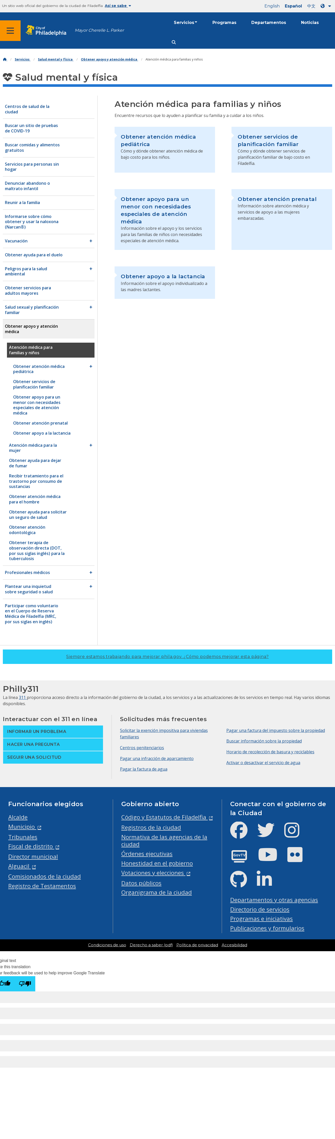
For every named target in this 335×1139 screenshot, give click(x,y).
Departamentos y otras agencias (274, 900)
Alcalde (18, 817)
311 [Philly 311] (23, 697)
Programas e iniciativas (261, 919)
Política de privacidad (197, 945)
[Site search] (174, 42)
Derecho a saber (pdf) (151, 945)
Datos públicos (141, 883)
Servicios (184, 22)
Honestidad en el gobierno (157, 863)
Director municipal (33, 856)
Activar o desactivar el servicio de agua (263, 762)
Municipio (22, 827)
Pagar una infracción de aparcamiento (157, 758)
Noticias (310, 22)
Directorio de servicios (259, 909)
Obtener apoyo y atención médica (109, 59)
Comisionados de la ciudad (44, 876)
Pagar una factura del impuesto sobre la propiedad (275, 730)
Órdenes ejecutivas (147, 854)
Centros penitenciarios (142, 747)
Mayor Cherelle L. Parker (99, 30)
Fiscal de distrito (31, 846)
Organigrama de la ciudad (156, 892)
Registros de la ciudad (151, 827)
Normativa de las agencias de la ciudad (164, 840)
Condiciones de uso (107, 945)
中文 (311, 6)
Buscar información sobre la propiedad (264, 741)
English (272, 6)
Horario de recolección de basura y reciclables (270, 752)
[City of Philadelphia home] (48, 30)
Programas (224, 22)
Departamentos (268, 22)
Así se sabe (118, 6)
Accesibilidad (234, 945)
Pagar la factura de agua (143, 769)
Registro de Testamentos (42, 886)
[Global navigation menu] (10, 30)
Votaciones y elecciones (153, 873)
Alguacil (19, 866)
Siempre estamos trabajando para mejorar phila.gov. (167, 656)
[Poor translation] (25, 983)
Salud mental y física (55, 59)
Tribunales (22, 837)
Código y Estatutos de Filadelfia (164, 817)
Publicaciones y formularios (267, 928)
